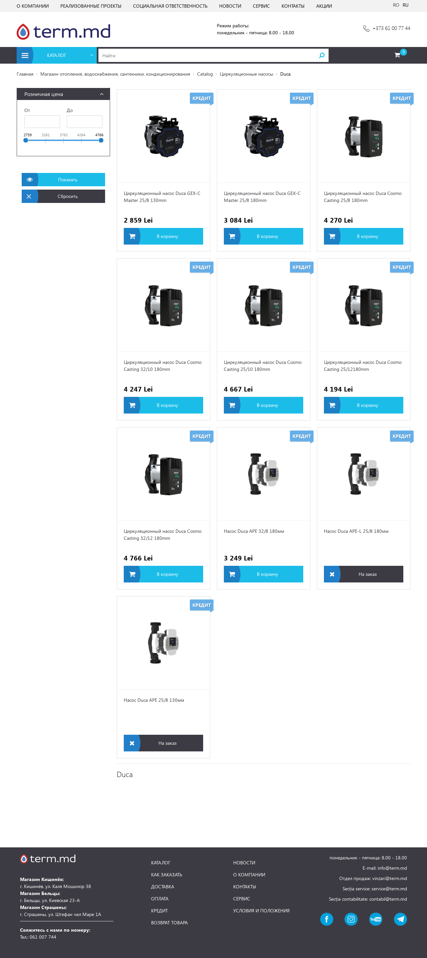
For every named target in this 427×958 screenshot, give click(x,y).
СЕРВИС (261, 6)
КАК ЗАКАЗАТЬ (166, 874)
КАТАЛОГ (160, 862)
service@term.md (389, 888)
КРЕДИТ (159, 910)
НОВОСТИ (230, 6)
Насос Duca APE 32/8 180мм (254, 531)
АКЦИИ (324, 6)
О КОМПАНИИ (33, 6)
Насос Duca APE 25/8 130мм (154, 700)
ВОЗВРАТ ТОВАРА (169, 922)
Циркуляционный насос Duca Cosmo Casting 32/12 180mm (162, 534)
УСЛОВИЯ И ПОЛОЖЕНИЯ (261, 910)
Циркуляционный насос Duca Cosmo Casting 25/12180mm (363, 365)
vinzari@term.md (389, 878)
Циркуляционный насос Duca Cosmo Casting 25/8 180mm (363, 196)
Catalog (205, 74)
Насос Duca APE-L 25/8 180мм (356, 531)
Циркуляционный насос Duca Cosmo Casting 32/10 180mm (162, 365)
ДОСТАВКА (162, 886)
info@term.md (392, 868)
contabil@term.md (388, 899)
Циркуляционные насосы (246, 74)
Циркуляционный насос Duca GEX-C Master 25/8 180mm (262, 196)
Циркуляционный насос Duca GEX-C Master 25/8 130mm (162, 196)
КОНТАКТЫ (293, 6)
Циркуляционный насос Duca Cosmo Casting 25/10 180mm (263, 365)
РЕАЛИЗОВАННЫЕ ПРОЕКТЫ (90, 6)
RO (396, 5)
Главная (25, 74)
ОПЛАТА (159, 898)
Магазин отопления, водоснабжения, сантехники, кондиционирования (115, 74)
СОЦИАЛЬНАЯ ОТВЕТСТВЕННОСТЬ (170, 6)
